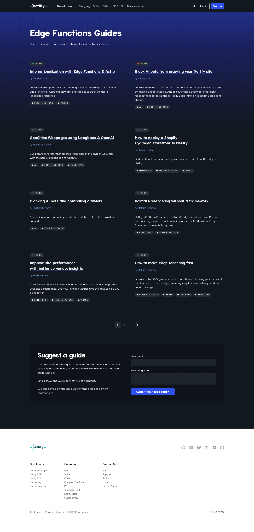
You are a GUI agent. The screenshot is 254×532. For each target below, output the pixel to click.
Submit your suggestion (152, 391)
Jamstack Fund (72, 490)
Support (107, 474)
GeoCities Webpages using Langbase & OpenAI (72, 137)
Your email (137, 356)
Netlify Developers (39, 470)
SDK (115, 6)
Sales (105, 470)
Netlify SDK (36, 474)
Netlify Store (70, 493)
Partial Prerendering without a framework (171, 201)
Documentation (135, 6)
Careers (68, 478)
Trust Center (36, 512)
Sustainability (71, 497)
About (67, 474)
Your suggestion (140, 370)
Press (67, 486)
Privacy (49, 512)
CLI (122, 6)
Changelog (84, 6)
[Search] (194, 6)
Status (106, 478)
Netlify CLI (35, 478)
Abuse (85, 512)
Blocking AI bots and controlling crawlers (66, 201)
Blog (66, 470)
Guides (96, 6)
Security (59, 512)
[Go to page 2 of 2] (136, 325)
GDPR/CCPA (73, 512)
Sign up (217, 6)
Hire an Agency (111, 486)
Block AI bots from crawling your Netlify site (173, 71)
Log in (203, 6)
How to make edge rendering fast (164, 263)
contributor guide (67, 388)
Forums (106, 482)
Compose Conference (75, 482)
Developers (65, 6)
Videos (106, 6)
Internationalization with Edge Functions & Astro (72, 71)
